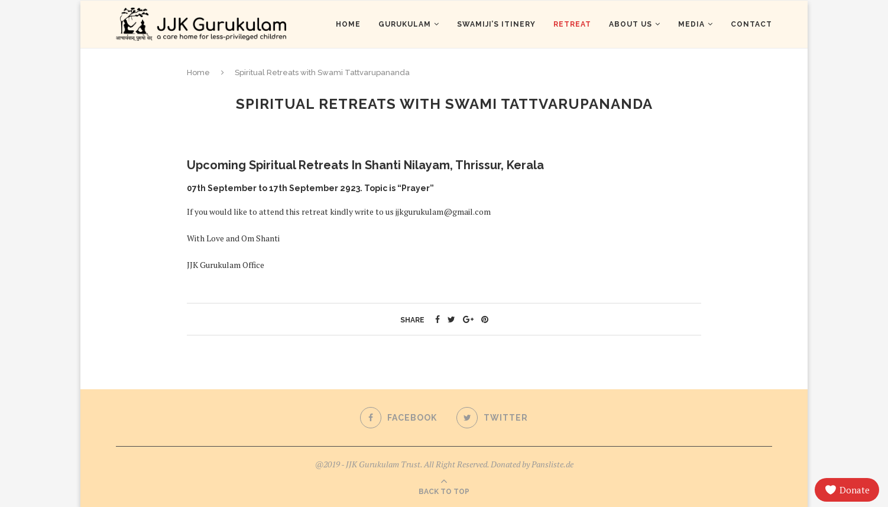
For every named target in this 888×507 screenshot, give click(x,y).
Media (691, 24)
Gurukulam (404, 24)
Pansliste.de (552, 464)
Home (348, 24)
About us (630, 24)
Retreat (572, 24)
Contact (751, 24)
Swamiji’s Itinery (496, 24)
